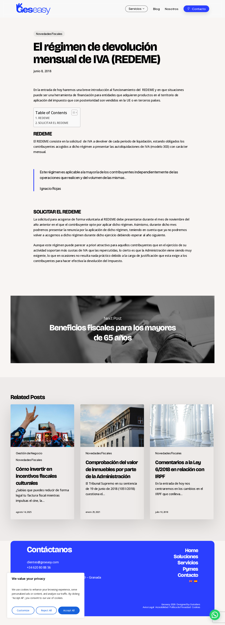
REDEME (44, 118)
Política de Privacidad (180, 607)
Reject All (46, 610)
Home (191, 550)
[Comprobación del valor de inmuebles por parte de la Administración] (112, 461)
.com (55, 562)
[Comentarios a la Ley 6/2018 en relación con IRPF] (182, 461)
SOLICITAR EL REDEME (53, 123)
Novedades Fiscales (49, 34)
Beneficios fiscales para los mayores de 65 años (112, 329)
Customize (23, 610)
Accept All (69, 610)
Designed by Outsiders (188, 604)
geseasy (46, 562)
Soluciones (186, 556)
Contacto (188, 575)
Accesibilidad (161, 607)
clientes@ (33, 562)
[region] (45, 595)
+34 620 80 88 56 (39, 567)
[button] (215, 615)
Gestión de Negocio (29, 453)
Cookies (196, 607)
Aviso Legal (148, 607)
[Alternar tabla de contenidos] (73, 113)
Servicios (188, 562)
